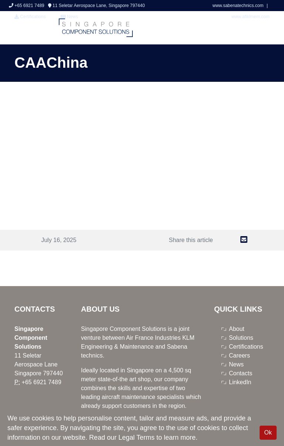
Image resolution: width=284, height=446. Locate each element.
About (236, 329)
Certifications (30, 16)
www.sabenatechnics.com (238, 5)
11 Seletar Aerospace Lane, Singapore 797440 (96, 5)
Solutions (241, 338)
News (236, 364)
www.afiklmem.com (250, 16)
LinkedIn (240, 382)
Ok (268, 432)
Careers (239, 355)
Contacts (240, 373)
